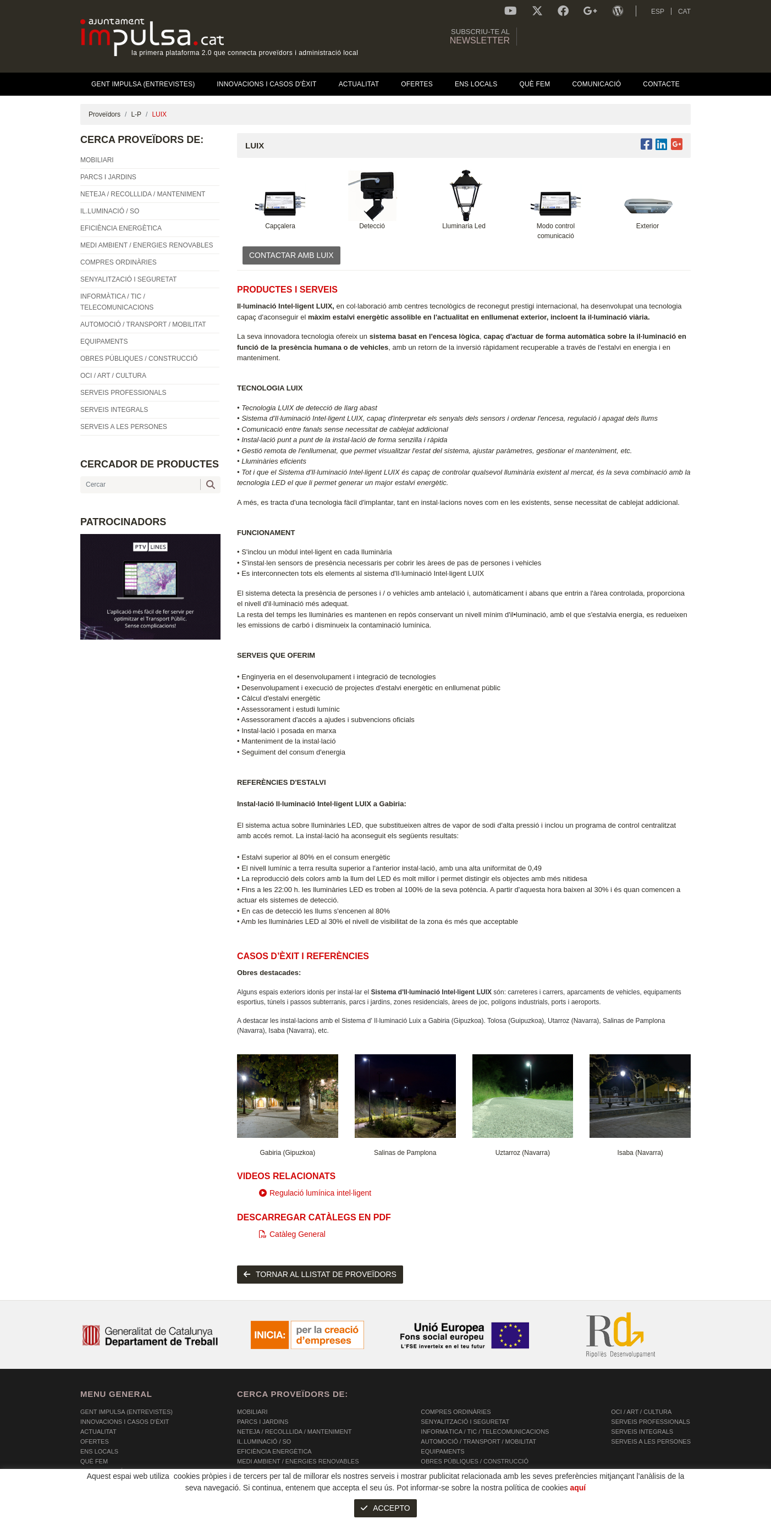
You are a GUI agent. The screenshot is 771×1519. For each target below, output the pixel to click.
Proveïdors (104, 114)
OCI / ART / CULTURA (641, 1411)
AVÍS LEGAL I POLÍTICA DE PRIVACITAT (217, 1510)
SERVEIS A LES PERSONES (651, 1441)
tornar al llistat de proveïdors (320, 1274)
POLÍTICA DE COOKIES (113, 1510)
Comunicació (102, 1471)
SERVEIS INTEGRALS (642, 1431)
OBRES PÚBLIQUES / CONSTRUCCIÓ (474, 1461)
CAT (684, 11)
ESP (657, 11)
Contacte (96, 1481)
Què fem (94, 1461)
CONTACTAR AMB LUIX (291, 255)
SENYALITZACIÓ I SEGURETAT (465, 1421)
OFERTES (94, 1441)
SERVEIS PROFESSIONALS (650, 1421)
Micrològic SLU (626, 1512)
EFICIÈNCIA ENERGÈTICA (274, 1451)
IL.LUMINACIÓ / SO (264, 1441)
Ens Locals (99, 1451)
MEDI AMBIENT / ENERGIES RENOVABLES (298, 1461)
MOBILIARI (252, 1411)
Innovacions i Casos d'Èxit (124, 1421)
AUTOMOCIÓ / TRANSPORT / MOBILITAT (478, 1441)
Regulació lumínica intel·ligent (315, 1192)
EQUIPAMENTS (442, 1451)
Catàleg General (292, 1234)
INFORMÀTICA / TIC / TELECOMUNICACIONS (485, 1431)
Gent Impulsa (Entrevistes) (126, 1411)
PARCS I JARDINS (262, 1421)
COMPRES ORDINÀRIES (456, 1411)
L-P (136, 114)
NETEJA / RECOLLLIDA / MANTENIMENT (294, 1431)
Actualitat (98, 1431)
